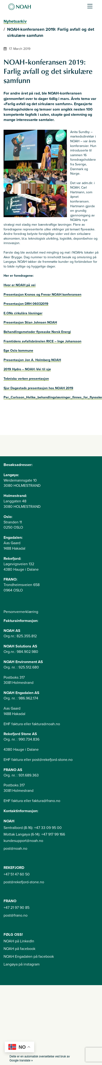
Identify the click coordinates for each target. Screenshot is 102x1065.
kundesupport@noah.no (23, 840)
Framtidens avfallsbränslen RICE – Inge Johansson (42, 341)
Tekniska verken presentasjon (26, 379)
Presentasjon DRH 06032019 (26, 304)
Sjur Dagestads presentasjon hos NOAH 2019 (38, 388)
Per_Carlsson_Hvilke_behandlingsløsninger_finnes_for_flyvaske (53, 397)
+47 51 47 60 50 (17, 874)
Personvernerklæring (21, 611)
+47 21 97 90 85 (16, 907)
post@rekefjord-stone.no (24, 882)
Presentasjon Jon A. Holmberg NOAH (32, 360)
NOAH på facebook (19, 948)
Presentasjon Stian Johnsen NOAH (30, 322)
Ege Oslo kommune (18, 351)
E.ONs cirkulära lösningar (23, 313)
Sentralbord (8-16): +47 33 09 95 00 (33, 827)
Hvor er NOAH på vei (20, 285)
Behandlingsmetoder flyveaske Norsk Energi (37, 332)
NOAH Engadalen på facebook (29, 956)
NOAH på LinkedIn (19, 941)
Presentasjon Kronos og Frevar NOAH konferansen (42, 295)
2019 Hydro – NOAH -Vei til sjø (27, 369)
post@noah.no (15, 848)
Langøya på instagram (22, 964)
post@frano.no (16, 915)
